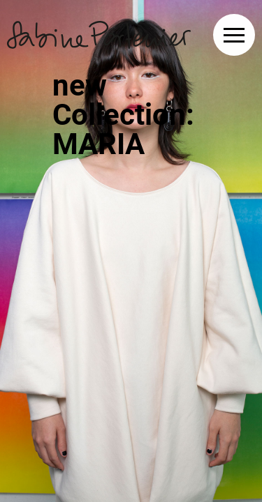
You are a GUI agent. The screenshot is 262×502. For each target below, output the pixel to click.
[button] (234, 35)
